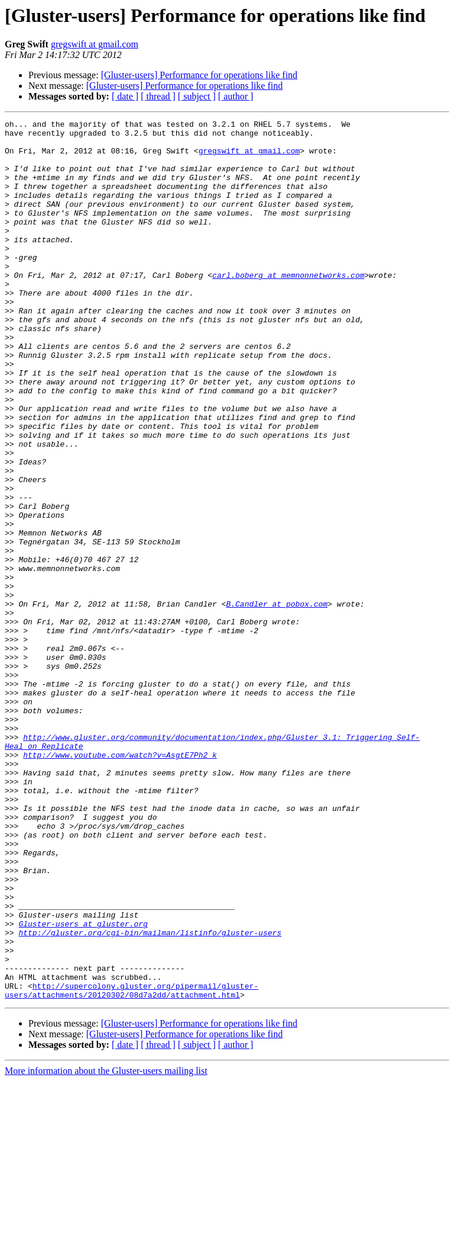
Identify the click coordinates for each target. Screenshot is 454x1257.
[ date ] (125, 96)
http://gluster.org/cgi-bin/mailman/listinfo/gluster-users (149, 1096)
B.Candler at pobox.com (276, 701)
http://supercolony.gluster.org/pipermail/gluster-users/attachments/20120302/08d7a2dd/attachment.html (131, 1165)
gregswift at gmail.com (94, 44)
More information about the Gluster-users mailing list (106, 1247)
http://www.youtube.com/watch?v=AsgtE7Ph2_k (120, 882)
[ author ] (236, 96)
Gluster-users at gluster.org (82, 1085)
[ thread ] (158, 96)
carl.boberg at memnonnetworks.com (288, 307)
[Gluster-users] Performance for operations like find (199, 75)
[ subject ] (197, 96)
